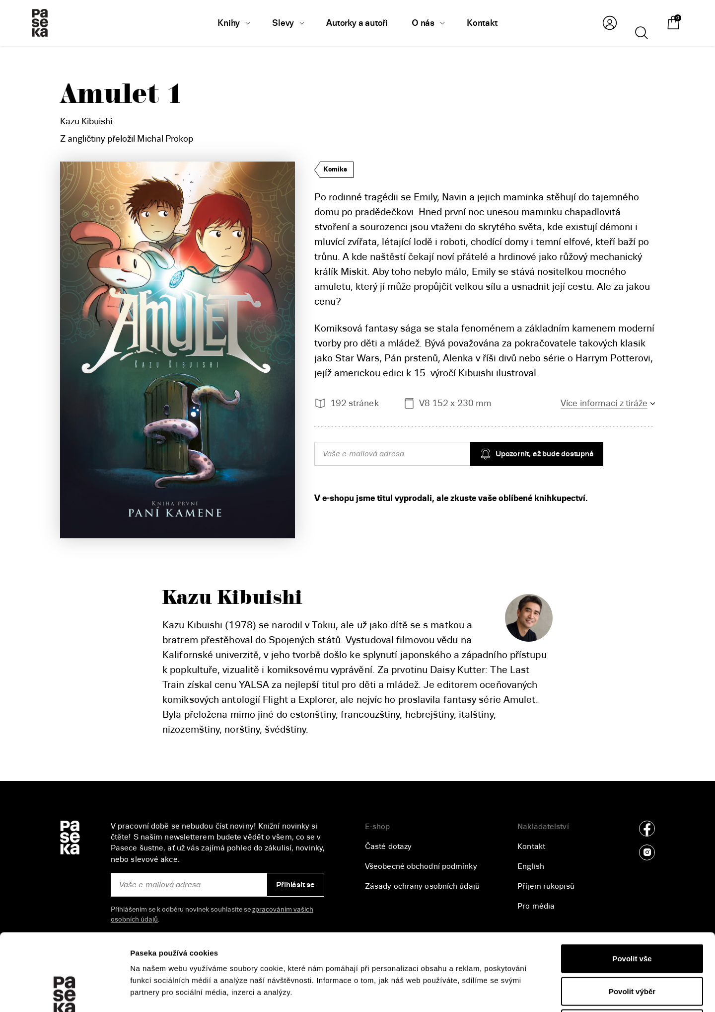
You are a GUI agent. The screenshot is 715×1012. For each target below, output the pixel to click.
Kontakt (531, 846)
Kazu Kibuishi (86, 121)
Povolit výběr (632, 914)
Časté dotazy (388, 846)
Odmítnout (632, 946)
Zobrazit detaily (527, 992)
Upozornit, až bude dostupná (537, 454)
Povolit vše (631, 881)
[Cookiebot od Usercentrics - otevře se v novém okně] (64, 992)
